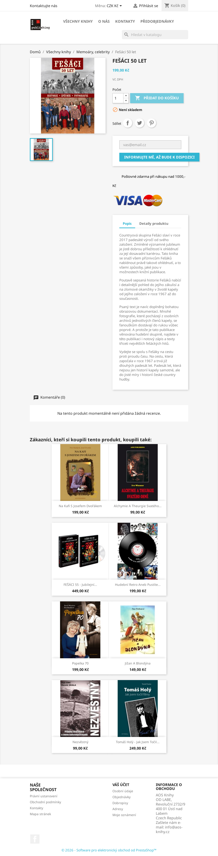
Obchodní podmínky (45, 802)
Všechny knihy (78, 21)
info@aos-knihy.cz (169, 829)
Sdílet (127, 123)
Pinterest (151, 123)
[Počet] (117, 98)
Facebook (34, 839)
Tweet (139, 123)
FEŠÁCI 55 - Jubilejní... (80, 584)
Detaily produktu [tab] (153, 223)
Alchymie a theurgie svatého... (138, 506)
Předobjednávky (157, 21)
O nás (104, 21)
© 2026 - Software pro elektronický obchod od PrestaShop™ (109, 850)
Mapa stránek (40, 814)
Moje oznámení (124, 815)
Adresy (117, 809)
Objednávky (121, 797)
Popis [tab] (127, 223)
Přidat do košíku (157, 98)
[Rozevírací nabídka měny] (115, 6)
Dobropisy (120, 803)
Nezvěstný (80, 742)
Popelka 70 (80, 663)
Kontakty (125, 21)
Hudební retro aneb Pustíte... (138, 584)
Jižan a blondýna (138, 663)
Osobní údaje (122, 791)
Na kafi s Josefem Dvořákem (80, 506)
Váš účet (120, 784)
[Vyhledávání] (155, 34)
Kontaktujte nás (43, 5)
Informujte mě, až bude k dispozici (159, 157)
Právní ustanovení (43, 796)
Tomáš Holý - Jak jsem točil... (137, 742)
